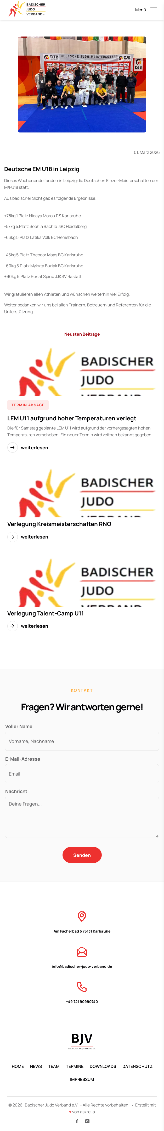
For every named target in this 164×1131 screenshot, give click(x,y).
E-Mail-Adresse (22, 759)
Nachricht (18, 791)
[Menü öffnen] (146, 10)
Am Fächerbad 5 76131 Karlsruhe (82, 922)
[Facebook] (77, 1121)
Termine (74, 1066)
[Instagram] (87, 1121)
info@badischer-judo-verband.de (82, 957)
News (36, 1066)
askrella (87, 1112)
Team (54, 1066)
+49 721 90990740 (82, 992)
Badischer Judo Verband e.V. (52, 1105)
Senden (82, 855)
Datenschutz (137, 1066)
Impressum (82, 1079)
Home (18, 1066)
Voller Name (18, 726)
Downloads (103, 1066)
